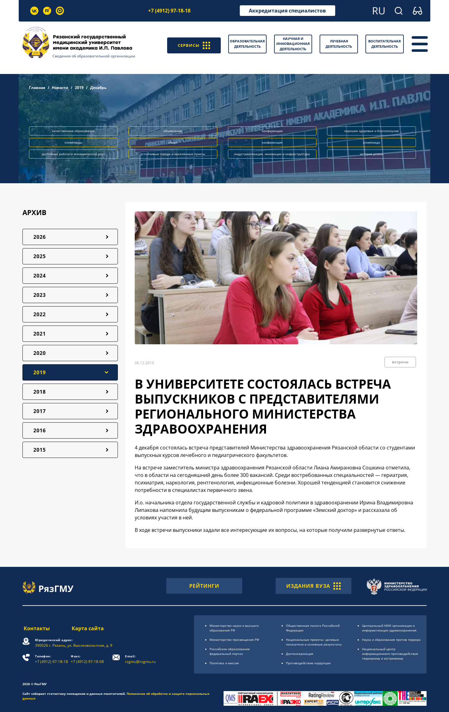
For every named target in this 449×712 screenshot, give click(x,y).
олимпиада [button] (371, 142)
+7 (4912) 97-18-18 (169, 10)
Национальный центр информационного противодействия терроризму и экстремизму (390, 653)
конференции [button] (272, 131)
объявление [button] (172, 131)
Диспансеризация (299, 653)
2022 (39, 314)
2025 (39, 256)
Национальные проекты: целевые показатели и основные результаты (314, 641)
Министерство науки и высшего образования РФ (234, 627)
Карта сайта (88, 628)
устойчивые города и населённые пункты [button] (173, 154)
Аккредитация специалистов (287, 10)
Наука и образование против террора (391, 639)
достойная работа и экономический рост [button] (73, 154)
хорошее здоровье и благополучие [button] (371, 131)
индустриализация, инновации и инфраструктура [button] (272, 154)
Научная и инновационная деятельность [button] (293, 43)
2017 (39, 411)
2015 (39, 449)
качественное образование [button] (73, 131)
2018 (39, 391)
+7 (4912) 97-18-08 (87, 659)
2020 (39, 353)
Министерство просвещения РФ (234, 639)
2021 (39, 333)
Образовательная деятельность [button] (247, 44)
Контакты (35, 628)
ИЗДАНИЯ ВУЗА (313, 586)
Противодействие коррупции (308, 663)
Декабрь (98, 87)
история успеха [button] (372, 154)
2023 (39, 295)
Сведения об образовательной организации (93, 56)
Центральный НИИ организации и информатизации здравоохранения (389, 627)
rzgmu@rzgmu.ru (141, 659)
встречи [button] (400, 362)
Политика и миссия (224, 663)
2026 (39, 236)
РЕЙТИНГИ (204, 585)
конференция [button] (272, 142)
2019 (79, 87)
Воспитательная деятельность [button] (384, 44)
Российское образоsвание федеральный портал (230, 651)
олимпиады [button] (73, 142)
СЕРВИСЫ (191, 44)
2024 (39, 275)
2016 (39, 430)
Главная (37, 87)
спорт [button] (172, 142)
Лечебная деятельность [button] (339, 44)
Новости (60, 87)
